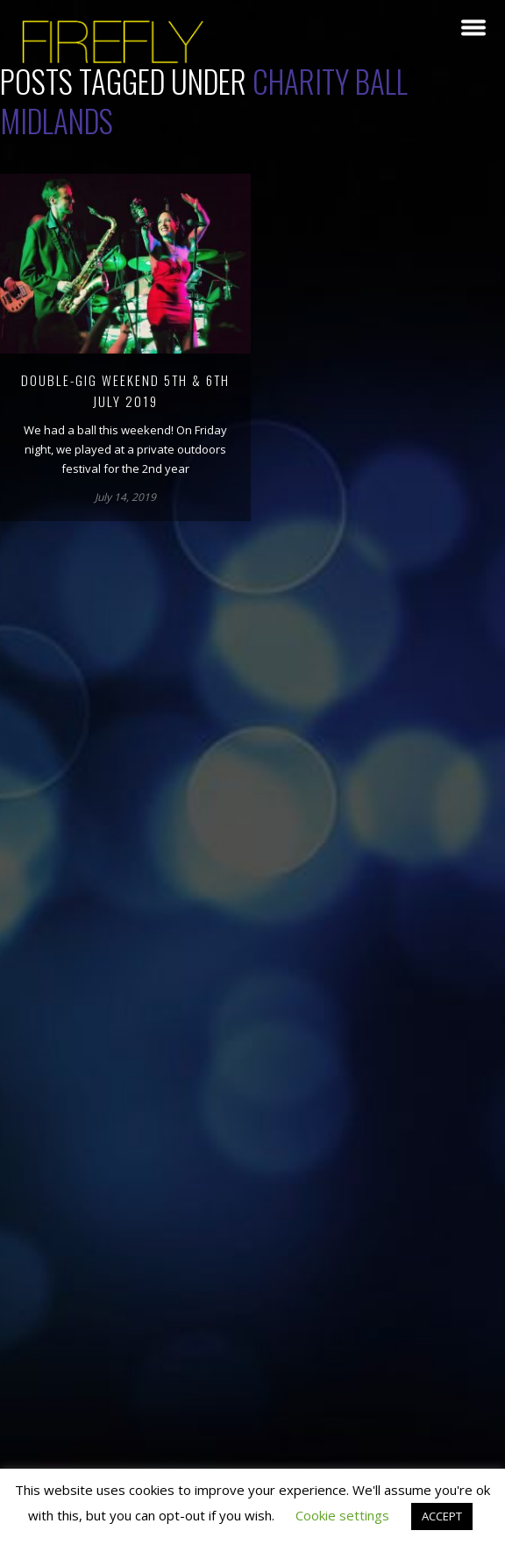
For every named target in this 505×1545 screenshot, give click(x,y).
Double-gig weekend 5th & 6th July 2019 (125, 390)
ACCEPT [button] (442, 1516)
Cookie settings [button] (342, 1515)
